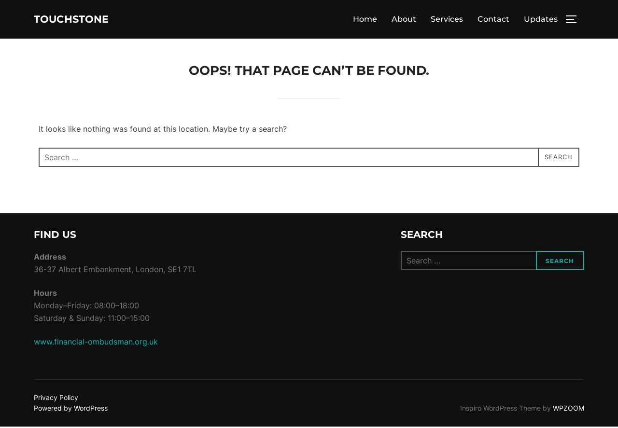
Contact (493, 20)
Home (365, 20)
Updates (541, 20)
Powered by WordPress (71, 409)
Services (447, 20)
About (404, 20)
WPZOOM (568, 409)
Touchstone (82, 20)
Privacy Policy (56, 399)
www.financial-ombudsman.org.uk (96, 343)
